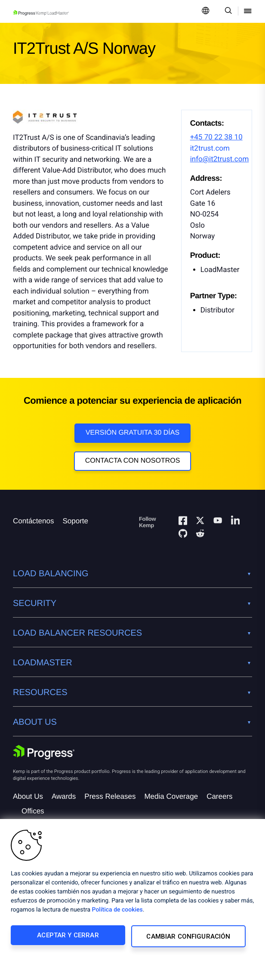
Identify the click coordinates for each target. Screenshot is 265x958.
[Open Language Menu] (206, 11)
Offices (33, 814)
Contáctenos (33, 523)
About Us (28, 799)
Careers (219, 799)
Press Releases (110, 799)
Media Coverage (171, 799)
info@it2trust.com (219, 159)
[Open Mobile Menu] (248, 11)
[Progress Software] (44, 755)
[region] (132, 889)
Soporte (75, 523)
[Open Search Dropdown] (227, 11)
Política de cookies (117, 912)
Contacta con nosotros (132, 460)
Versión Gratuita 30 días (132, 432)
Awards (64, 799)
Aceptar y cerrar (67, 937)
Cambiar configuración (189, 937)
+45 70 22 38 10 (216, 137)
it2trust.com (210, 148)
